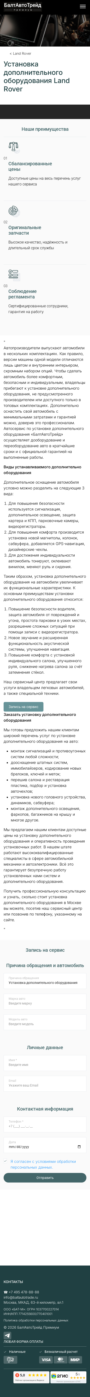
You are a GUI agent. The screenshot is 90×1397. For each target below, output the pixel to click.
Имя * (13, 1060)
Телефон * (16, 1121)
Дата (12, 1142)
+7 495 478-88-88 (24, 1292)
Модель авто (18, 1019)
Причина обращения (24, 978)
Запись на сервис (23, 707)
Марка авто (17, 998)
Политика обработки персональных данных (36, 1320)
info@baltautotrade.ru (21, 1297)
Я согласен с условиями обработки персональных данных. (43, 1164)
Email (12, 1080)
